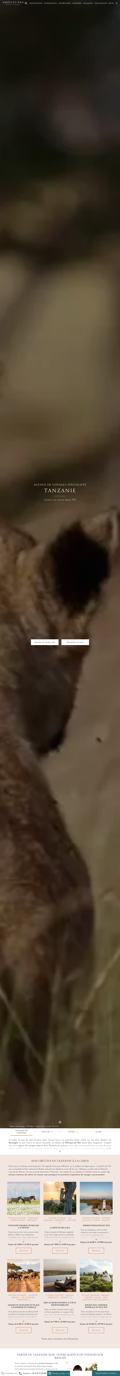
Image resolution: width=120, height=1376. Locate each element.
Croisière (77, 3)
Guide (98, 1132)
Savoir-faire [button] (64, 3)
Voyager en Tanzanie (21, 1132)
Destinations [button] (36, 3)
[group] (23, 1218)
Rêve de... (46, 1132)
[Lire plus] (60, 1149)
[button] (32, 1373)
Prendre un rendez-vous (44, 642)
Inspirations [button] (50, 3)
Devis (111, 3)
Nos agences (100, 3)
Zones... (72, 1132)
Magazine (88, 3)
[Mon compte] (116, 3)
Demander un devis (106, 1373)
